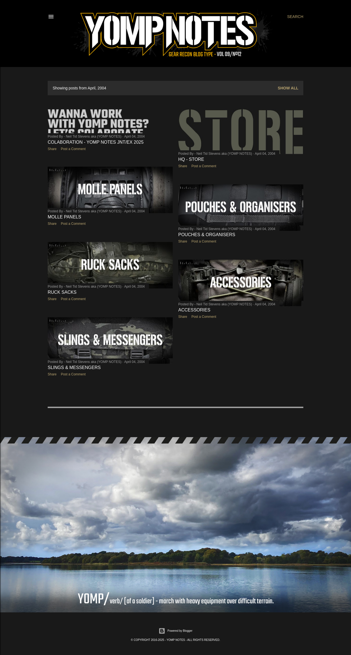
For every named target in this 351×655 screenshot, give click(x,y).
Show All (288, 88)
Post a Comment (73, 149)
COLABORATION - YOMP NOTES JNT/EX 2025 (96, 142)
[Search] (295, 16)
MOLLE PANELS (64, 217)
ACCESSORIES (194, 309)
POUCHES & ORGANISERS (206, 234)
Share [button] (52, 149)
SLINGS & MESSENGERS (74, 367)
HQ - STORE (191, 159)
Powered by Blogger (175, 630)
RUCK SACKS (62, 292)
